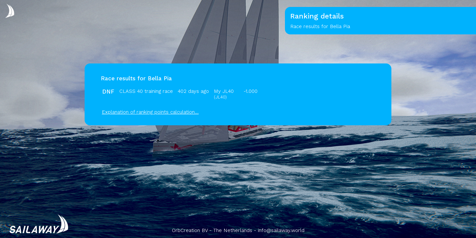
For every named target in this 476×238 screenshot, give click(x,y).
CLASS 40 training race (146, 91)
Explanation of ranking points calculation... (150, 112)
